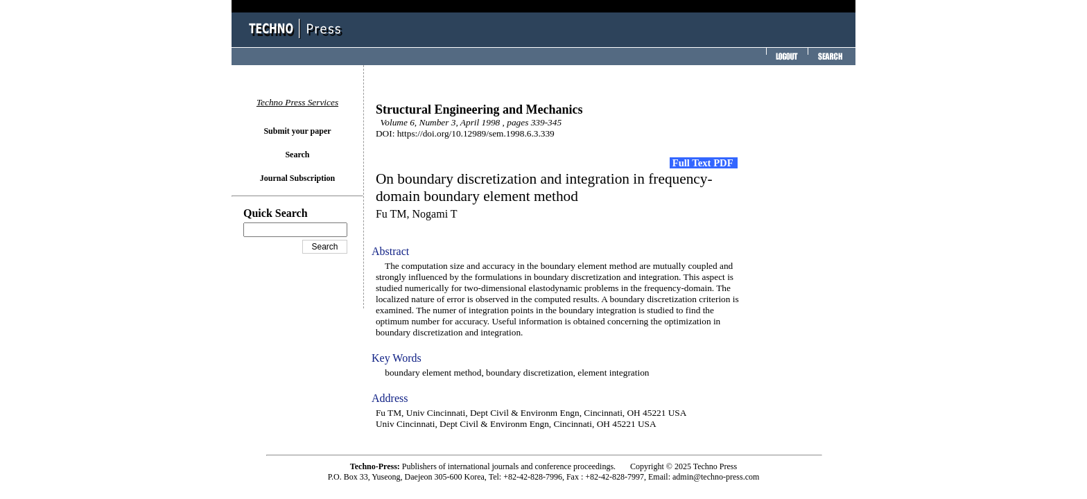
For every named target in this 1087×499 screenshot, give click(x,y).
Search (297, 154)
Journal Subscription (297, 178)
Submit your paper (297, 131)
